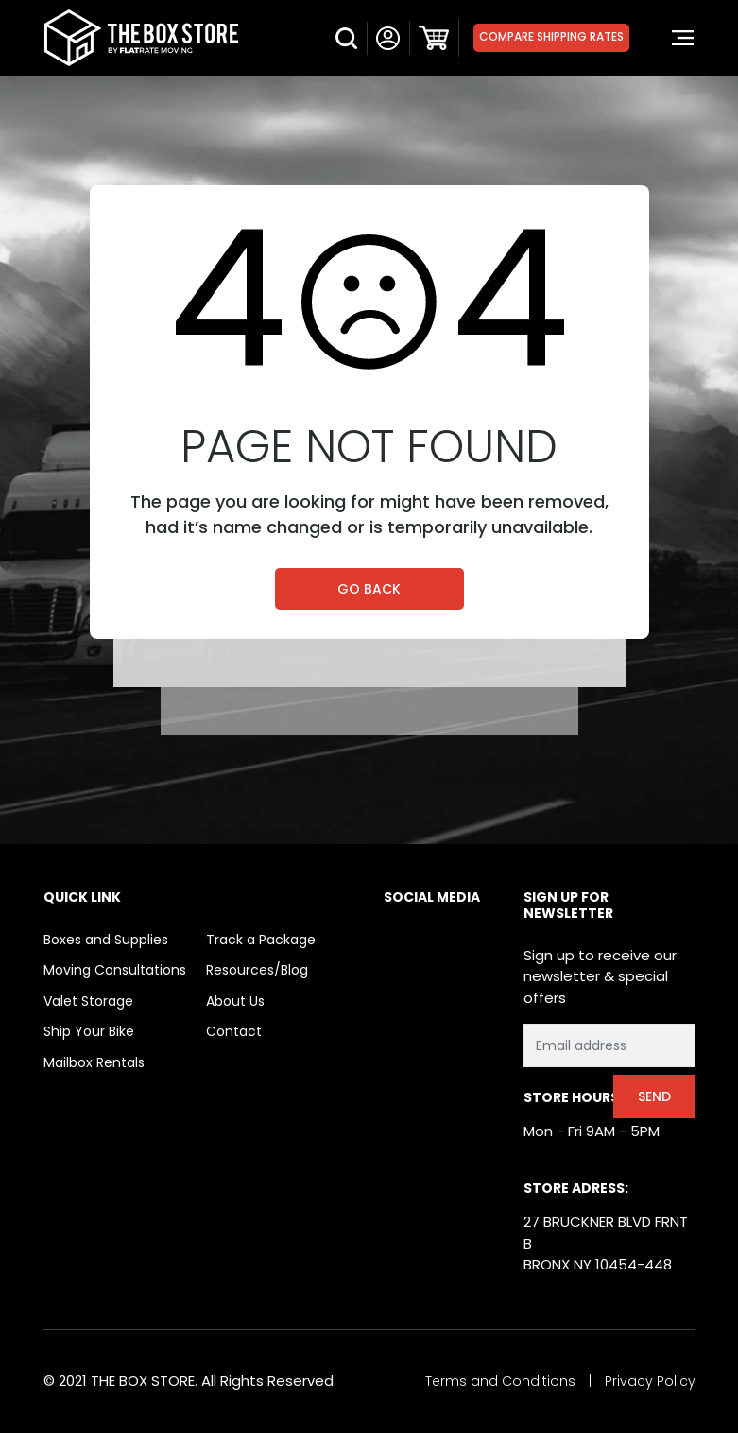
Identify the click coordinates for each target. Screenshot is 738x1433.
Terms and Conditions (500, 1381)
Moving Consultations (114, 969)
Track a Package (261, 939)
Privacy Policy (650, 1381)
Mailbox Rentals (94, 1062)
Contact (234, 1031)
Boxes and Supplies (105, 939)
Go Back (369, 588)
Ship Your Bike (88, 1031)
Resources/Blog (257, 969)
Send (654, 1096)
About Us (235, 1001)
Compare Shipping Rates (551, 36)
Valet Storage (88, 1001)
